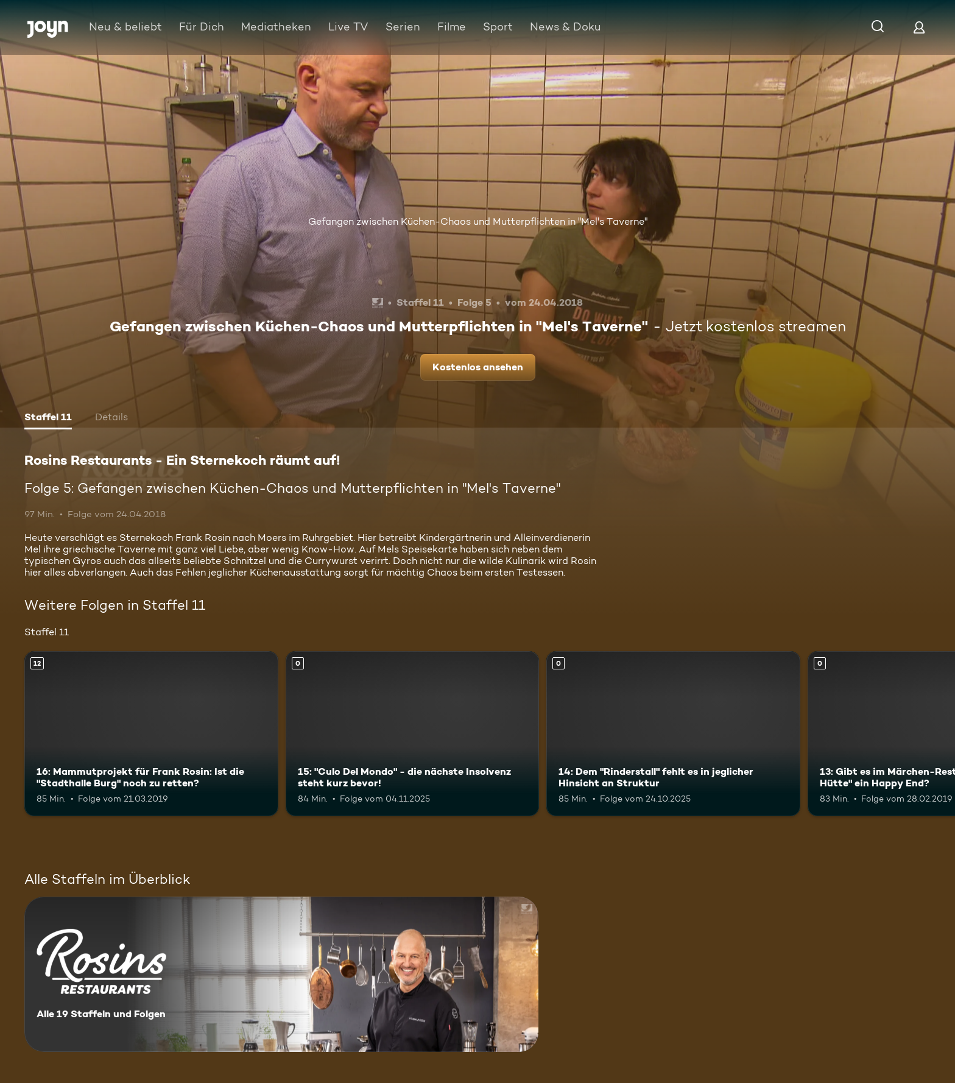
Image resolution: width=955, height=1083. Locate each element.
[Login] (919, 27)
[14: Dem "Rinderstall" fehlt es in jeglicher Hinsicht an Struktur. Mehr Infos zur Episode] (673, 733)
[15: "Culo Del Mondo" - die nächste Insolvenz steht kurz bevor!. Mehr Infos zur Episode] (413, 733)
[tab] (48, 418)
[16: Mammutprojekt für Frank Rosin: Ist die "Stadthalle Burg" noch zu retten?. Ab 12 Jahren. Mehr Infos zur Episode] (151, 733)
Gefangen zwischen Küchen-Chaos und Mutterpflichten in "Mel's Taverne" (477, 221)
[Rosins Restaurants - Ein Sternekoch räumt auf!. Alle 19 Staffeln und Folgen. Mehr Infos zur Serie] (281, 974)
